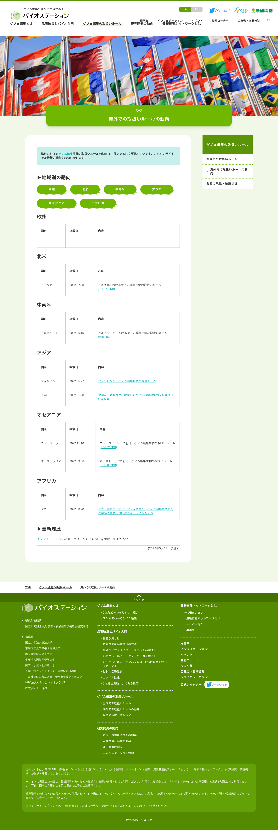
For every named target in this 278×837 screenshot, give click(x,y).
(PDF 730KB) (108, 289)
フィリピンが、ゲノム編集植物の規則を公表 (129, 381)
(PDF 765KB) (110, 447)
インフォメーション (52, 539)
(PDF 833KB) (110, 465)
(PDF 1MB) (107, 337)
